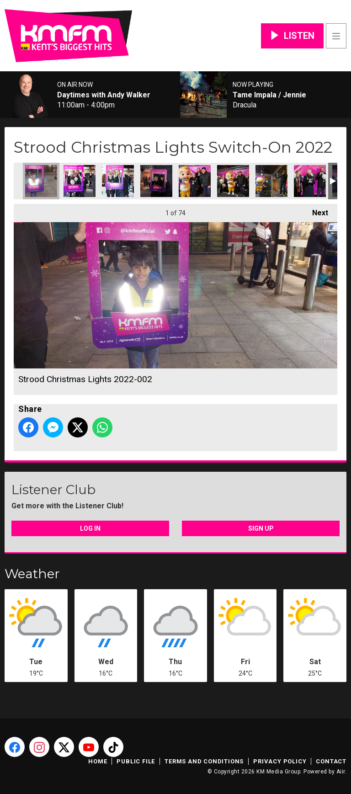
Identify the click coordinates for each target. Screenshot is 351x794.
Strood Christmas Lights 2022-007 (195, 181)
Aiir (340, 771)
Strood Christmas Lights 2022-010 (271, 181)
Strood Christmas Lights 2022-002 (41, 181)
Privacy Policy (279, 761)
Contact (331, 761)
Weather (32, 573)
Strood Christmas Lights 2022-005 (156, 181)
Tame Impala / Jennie (269, 95)
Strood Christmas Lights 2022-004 (118, 181)
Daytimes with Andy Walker (103, 95)
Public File (136, 761)
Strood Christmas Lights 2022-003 (80, 181)
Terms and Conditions (204, 761)
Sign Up (261, 528)
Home (97, 761)
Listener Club (53, 489)
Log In (90, 528)
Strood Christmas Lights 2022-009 (233, 181)
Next (315, 210)
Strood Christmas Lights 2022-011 (310, 181)
